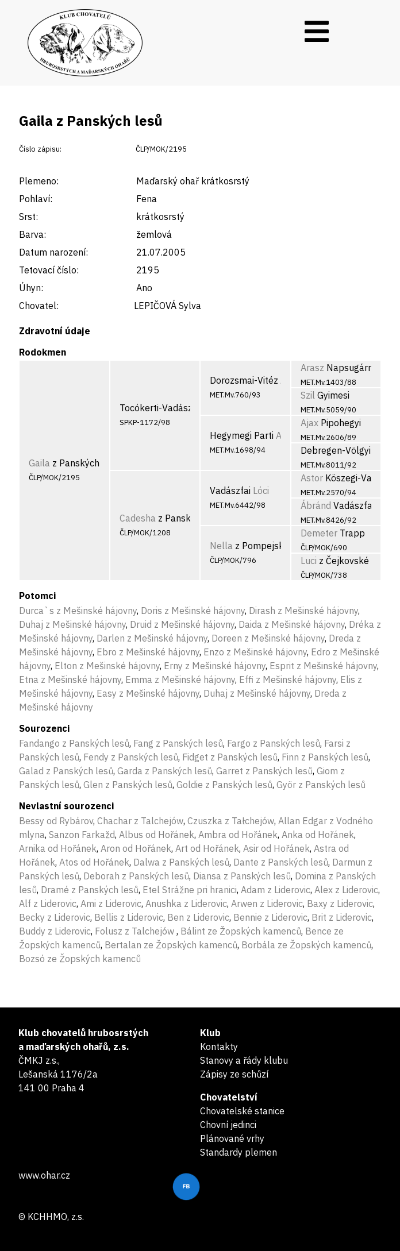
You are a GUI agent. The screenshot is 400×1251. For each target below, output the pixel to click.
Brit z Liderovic (341, 917)
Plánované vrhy (232, 1138)
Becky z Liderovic (54, 917)
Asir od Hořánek (276, 848)
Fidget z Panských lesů (230, 757)
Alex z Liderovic (346, 889)
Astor (312, 478)
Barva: (32, 234)
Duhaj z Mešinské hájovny (72, 624)
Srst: (28, 216)
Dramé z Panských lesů (90, 889)
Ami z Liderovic (110, 903)
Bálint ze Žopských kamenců (240, 931)
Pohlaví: (35, 198)
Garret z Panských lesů (264, 771)
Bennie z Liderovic (270, 917)
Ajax (309, 422)
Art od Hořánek (207, 848)
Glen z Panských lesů (127, 784)
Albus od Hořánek (156, 834)
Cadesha (138, 518)
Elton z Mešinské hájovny (107, 665)
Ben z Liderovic (198, 917)
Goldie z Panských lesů (224, 784)
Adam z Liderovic (275, 889)
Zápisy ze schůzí (234, 1074)
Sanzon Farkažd (82, 834)
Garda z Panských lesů (164, 771)
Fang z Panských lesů (178, 743)
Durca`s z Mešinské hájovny (78, 610)
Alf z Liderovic (47, 903)
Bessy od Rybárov (56, 821)
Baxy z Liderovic (340, 903)
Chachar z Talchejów (140, 821)
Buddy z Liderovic (55, 931)
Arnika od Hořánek (58, 848)
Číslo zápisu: (40, 149)
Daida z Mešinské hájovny (292, 624)
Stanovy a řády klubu (244, 1060)
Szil (308, 395)
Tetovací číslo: (49, 270)
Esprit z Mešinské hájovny (323, 665)
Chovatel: (39, 305)
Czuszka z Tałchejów (230, 821)
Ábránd (316, 505)
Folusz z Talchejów (135, 931)
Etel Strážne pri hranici (190, 889)
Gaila (39, 463)
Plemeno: (39, 181)
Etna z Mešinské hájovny (70, 679)
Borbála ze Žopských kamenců (306, 945)
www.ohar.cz (44, 1175)
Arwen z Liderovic (267, 903)
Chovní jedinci (228, 1124)
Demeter (319, 533)
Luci (309, 560)
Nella (221, 545)
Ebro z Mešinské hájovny (148, 652)
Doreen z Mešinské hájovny (268, 638)
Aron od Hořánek (136, 848)
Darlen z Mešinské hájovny (152, 638)
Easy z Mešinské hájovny (148, 693)
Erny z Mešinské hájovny (215, 665)
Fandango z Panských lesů (74, 743)
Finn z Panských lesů (325, 757)
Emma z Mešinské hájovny (180, 679)
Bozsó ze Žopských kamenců (80, 958)
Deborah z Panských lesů (136, 876)
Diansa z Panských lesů (242, 876)
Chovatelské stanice (242, 1111)
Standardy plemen (238, 1152)
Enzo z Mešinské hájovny (255, 652)
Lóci (261, 490)
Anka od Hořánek (318, 834)
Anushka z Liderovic (186, 903)
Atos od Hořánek (94, 862)
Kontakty (219, 1046)
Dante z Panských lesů (280, 862)
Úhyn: (31, 288)
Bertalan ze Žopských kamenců (171, 945)
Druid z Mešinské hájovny (182, 624)
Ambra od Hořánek (238, 834)
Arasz (312, 367)
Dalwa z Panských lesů (181, 862)
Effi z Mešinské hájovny (287, 679)
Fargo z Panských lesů (273, 743)
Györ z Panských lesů (321, 784)
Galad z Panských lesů (66, 771)
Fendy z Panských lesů (130, 757)
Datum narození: (53, 252)
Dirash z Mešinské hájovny (303, 610)
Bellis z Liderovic (128, 917)
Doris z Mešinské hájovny (193, 610)
